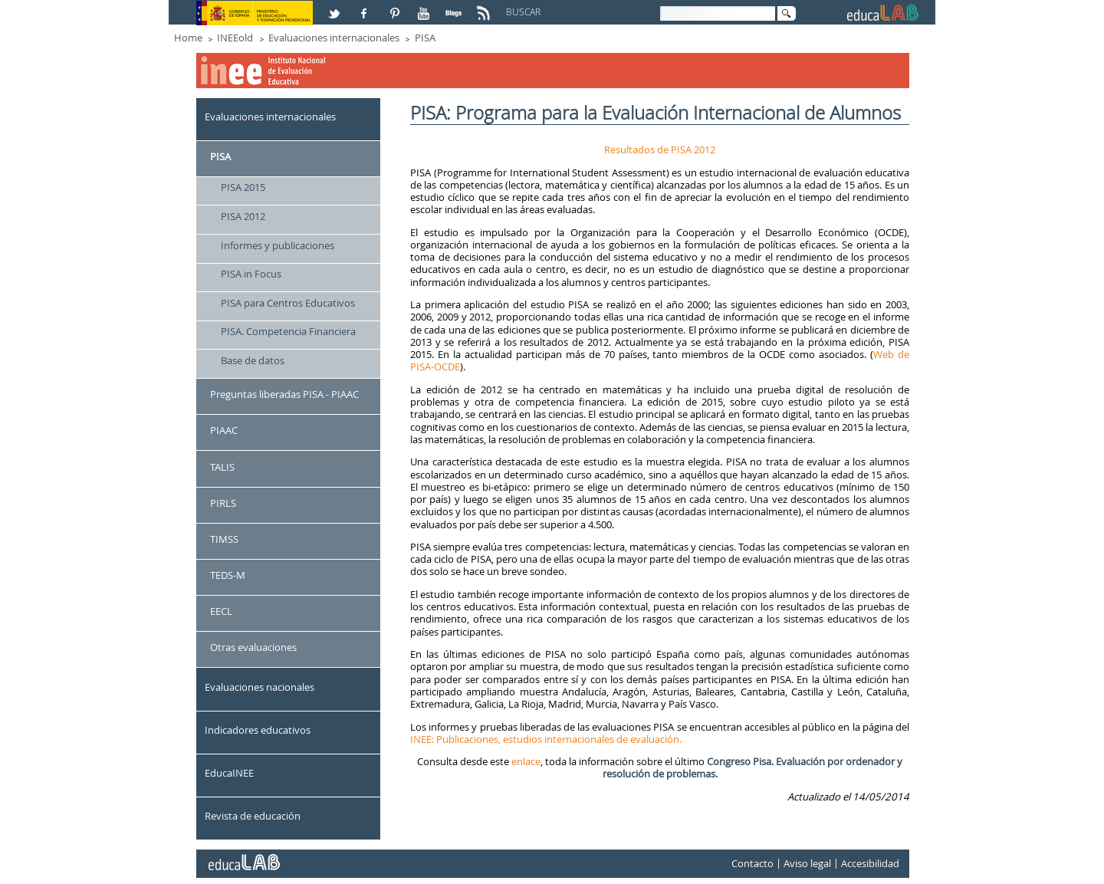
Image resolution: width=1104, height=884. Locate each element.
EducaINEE (229, 773)
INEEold (235, 37)
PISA (425, 37)
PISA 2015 (243, 187)
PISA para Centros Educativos (288, 303)
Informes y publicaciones (277, 245)
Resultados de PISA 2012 (659, 149)
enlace (525, 761)
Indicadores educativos (257, 730)
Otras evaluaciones (253, 647)
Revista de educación (253, 816)
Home (188, 37)
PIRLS (223, 503)
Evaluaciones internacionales (333, 37)
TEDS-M (227, 575)
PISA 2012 (243, 216)
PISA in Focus (251, 274)
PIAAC (224, 430)
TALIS (222, 467)
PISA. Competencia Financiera (288, 331)
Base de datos (252, 360)
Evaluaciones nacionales (259, 687)
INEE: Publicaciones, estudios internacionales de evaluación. (546, 739)
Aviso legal (807, 863)
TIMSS (224, 539)
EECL (221, 611)
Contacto (752, 863)
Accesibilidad (870, 863)
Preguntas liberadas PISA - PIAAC (284, 394)
